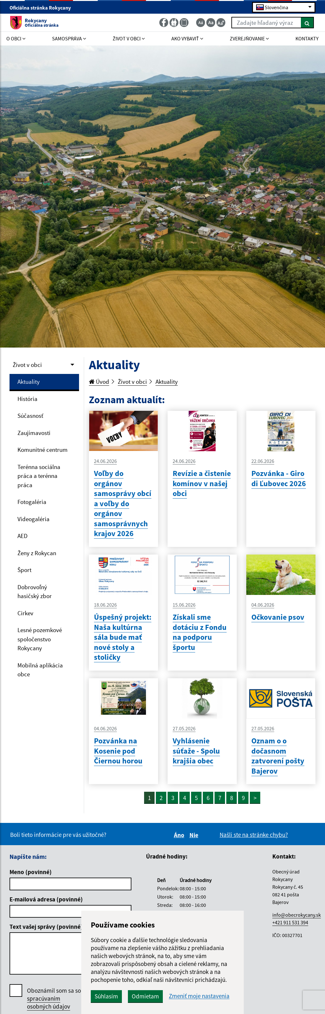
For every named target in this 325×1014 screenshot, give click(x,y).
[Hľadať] (307, 22)
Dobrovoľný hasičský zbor (34, 591)
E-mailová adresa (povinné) (46, 899)
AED (22, 536)
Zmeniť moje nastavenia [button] (199, 996)
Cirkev (25, 613)
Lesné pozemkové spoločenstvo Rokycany (39, 639)
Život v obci (27, 365)
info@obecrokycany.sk (296, 915)
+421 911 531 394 (290, 922)
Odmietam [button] (145, 996)
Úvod (99, 381)
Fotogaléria (31, 502)
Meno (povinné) (31, 872)
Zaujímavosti (33, 433)
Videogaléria (33, 519)
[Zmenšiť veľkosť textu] (200, 22)
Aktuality (28, 381)
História (27, 399)
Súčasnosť (30, 415)
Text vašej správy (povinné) (46, 926)
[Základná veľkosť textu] (210, 22)
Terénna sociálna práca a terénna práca (38, 476)
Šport (24, 570)
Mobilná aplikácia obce (40, 669)
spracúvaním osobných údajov (48, 1002)
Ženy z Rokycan (36, 553)
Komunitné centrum (42, 449)
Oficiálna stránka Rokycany (43, 7)
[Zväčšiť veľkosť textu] (220, 22)
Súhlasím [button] (106, 996)
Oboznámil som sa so (54, 999)
